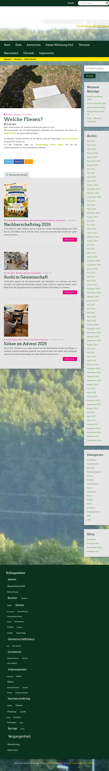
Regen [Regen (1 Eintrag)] (8, 717)
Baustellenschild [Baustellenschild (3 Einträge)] (16, 586)
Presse (89, 495)
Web (89, 515)
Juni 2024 (91, 201)
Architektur (91, 460)
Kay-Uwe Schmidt (69, 138)
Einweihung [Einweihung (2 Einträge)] (22, 611)
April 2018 (91, 392)
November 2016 (94, 432)
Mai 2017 (91, 412)
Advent (8, 340)
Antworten (34, 45)
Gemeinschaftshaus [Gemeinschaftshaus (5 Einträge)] (21, 639)
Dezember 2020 (93, 288)
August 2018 (92, 384)
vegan (12, 273)
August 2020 (92, 300)
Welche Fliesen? (23, 119)
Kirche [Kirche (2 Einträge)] (25, 687)
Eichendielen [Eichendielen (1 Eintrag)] (10, 612)
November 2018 (94, 372)
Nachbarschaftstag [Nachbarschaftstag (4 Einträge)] (19, 698)
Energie (90, 480)
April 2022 (91, 252)
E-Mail (28, 162)
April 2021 (91, 280)
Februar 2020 (92, 324)
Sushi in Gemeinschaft (26, 277)
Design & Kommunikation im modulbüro (80, 763)
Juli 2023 (91, 221)
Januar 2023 (92, 233)
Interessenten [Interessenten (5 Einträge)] (17, 669)
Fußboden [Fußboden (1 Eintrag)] (20, 627)
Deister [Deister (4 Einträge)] (19, 605)
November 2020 (94, 292)
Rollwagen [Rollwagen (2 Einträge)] (11, 722)
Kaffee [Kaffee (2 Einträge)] (18, 676)
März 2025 (91, 181)
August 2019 (92, 344)
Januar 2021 (92, 284)
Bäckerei (14, 340)
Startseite (7, 59)
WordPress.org (93, 551)
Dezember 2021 (93, 260)
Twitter (8, 162)
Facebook (18, 162)
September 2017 (94, 404)
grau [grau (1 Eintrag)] (8, 646)
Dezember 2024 (93, 189)
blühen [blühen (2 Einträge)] (24, 598)
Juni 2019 (91, 348)
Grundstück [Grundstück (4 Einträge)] (14, 652)
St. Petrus (91, 507)
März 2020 (91, 320)
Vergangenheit (60, 220)
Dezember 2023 (93, 213)
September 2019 (94, 340)
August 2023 (92, 217)
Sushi (8, 273)
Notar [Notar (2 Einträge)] (9, 705)
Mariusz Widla (10, 133)
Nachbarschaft (11, 220)
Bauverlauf (11, 53)
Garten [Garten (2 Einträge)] (10, 632)
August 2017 (92, 408)
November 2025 (94, 161)
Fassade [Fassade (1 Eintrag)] (9, 622)
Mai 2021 (91, 276)
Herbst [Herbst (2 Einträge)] (25, 658)
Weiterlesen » (70, 240)
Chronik (28, 53)
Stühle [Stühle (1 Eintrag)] (22, 729)
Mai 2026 (91, 141)
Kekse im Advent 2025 (25, 343)
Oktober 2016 (93, 436)
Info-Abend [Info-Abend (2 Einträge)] (12, 663)
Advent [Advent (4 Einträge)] (12, 579)
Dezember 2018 (93, 368)
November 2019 (94, 332)
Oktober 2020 (93, 296)
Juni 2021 (91, 272)
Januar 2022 (92, 256)
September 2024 (94, 197)
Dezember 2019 (93, 328)
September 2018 (94, 380)
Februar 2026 (92, 153)
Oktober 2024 (93, 193)
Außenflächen (37, 220)
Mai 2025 (91, 173)
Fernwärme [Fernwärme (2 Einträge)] (19, 621)
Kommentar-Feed (94, 547)
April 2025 (91, 177)
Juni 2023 (91, 225)
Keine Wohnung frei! (59, 45)
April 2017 (91, 416)
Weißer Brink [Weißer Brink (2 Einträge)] (12, 750)
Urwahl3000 (49, 763)
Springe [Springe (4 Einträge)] (12, 728)
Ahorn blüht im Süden (96, 107)
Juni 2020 (91, 308)
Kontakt (71, 3)
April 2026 (91, 145)
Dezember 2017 (93, 400)
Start (7, 45)
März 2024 (91, 209)
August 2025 (92, 165)
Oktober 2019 (93, 336)
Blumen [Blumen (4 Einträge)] (12, 598)
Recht (89, 503)
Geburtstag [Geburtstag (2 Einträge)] (20, 632)
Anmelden (91, 539)
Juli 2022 (91, 244)
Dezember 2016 (93, 428)
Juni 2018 (91, 388)
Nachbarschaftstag (22, 220)
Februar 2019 (92, 364)
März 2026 (91, 149)
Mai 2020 (91, 312)
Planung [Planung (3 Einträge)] (11, 711)
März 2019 (91, 360)
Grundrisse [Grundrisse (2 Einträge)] (16, 645)
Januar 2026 (92, 157)
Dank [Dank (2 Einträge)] (9, 605)
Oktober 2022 (93, 237)
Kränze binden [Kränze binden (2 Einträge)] (22, 692)
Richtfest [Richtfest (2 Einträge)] (17, 717)
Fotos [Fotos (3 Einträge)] (10, 627)
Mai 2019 (91, 352)
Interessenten (93, 483)
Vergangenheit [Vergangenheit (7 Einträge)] (19, 736)
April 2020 (91, 316)
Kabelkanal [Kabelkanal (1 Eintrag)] (10, 676)
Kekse (20, 340)
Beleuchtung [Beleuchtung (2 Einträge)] (12, 591)
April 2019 (91, 356)
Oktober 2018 (93, 376)
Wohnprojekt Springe (76, 22)
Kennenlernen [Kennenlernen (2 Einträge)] (13, 687)
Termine (84, 45)
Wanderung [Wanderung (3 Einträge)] (13, 744)
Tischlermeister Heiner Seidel (49, 144)
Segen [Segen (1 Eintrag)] (21, 722)
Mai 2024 (91, 205)
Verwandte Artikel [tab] (18, 175)
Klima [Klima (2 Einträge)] (9, 692)
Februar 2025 (92, 185)
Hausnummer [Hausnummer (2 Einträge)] (13, 658)
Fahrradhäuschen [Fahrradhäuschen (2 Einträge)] (14, 616)
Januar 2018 (92, 396)
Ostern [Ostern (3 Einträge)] (19, 705)
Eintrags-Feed (93, 543)
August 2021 (92, 268)
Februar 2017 (92, 424)
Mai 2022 (91, 248)
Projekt (90, 499)
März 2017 (91, 420)
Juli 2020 (91, 304)
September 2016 (94, 440)
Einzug (90, 476)
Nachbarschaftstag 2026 (27, 224)
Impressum (46, 53)
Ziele (18, 45)
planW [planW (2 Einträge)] (22, 711)
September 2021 (94, 264)
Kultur (45, 220)
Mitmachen (17, 115)
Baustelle (17, 59)
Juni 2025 (91, 169)
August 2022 (92, 241)
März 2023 (91, 229)
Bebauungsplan (93, 472)
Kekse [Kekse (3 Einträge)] (10, 681)
